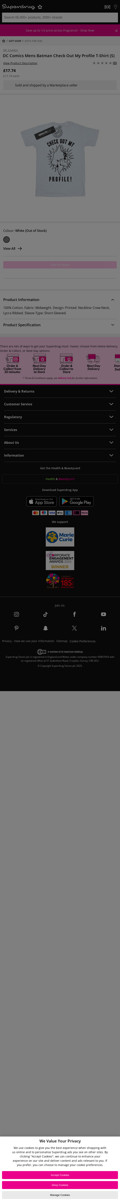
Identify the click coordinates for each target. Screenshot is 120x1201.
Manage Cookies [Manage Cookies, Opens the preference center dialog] (60, 1195)
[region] (60, 1169)
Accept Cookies (60, 1175)
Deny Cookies (60, 1185)
